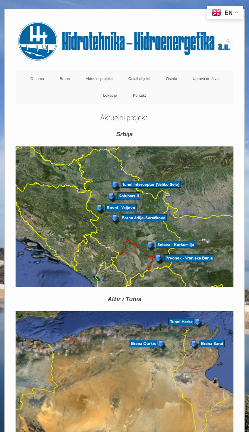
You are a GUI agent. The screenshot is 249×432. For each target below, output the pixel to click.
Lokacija (110, 95)
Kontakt (139, 95)
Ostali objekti (139, 78)
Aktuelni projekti (99, 78)
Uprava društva (205, 78)
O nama (37, 78)
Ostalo (171, 78)
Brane (65, 78)
